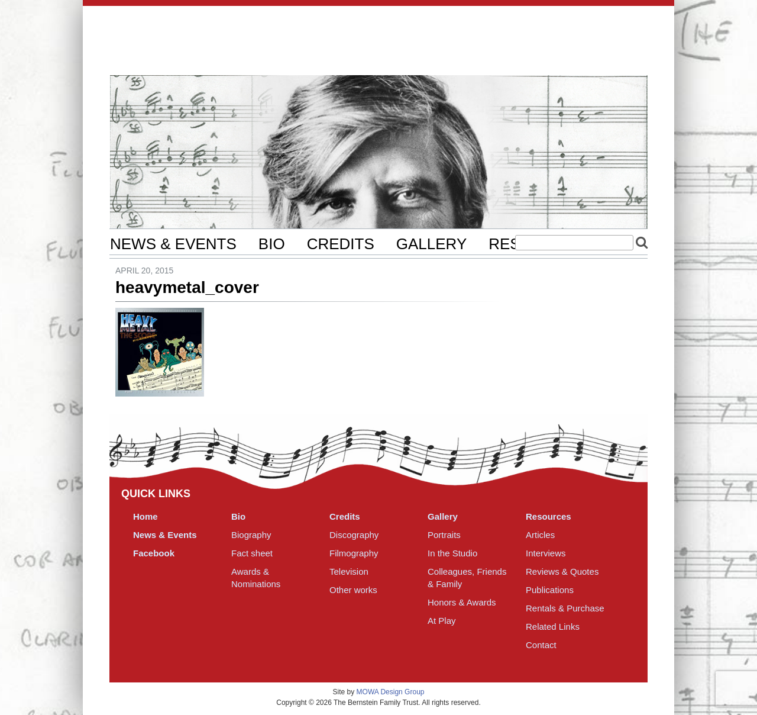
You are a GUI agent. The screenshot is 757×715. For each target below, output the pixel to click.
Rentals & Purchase (565, 608)
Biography (251, 535)
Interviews (546, 553)
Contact (541, 645)
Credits (340, 244)
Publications (550, 590)
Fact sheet (252, 553)
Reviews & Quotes (562, 571)
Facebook (153, 553)
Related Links (553, 626)
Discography (353, 535)
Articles (540, 535)
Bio (271, 244)
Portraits (444, 535)
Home (145, 516)
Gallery (431, 244)
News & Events (173, 244)
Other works (353, 590)
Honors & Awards (462, 602)
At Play (442, 621)
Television (348, 571)
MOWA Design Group (391, 692)
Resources (548, 516)
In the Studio (452, 553)
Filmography (353, 553)
